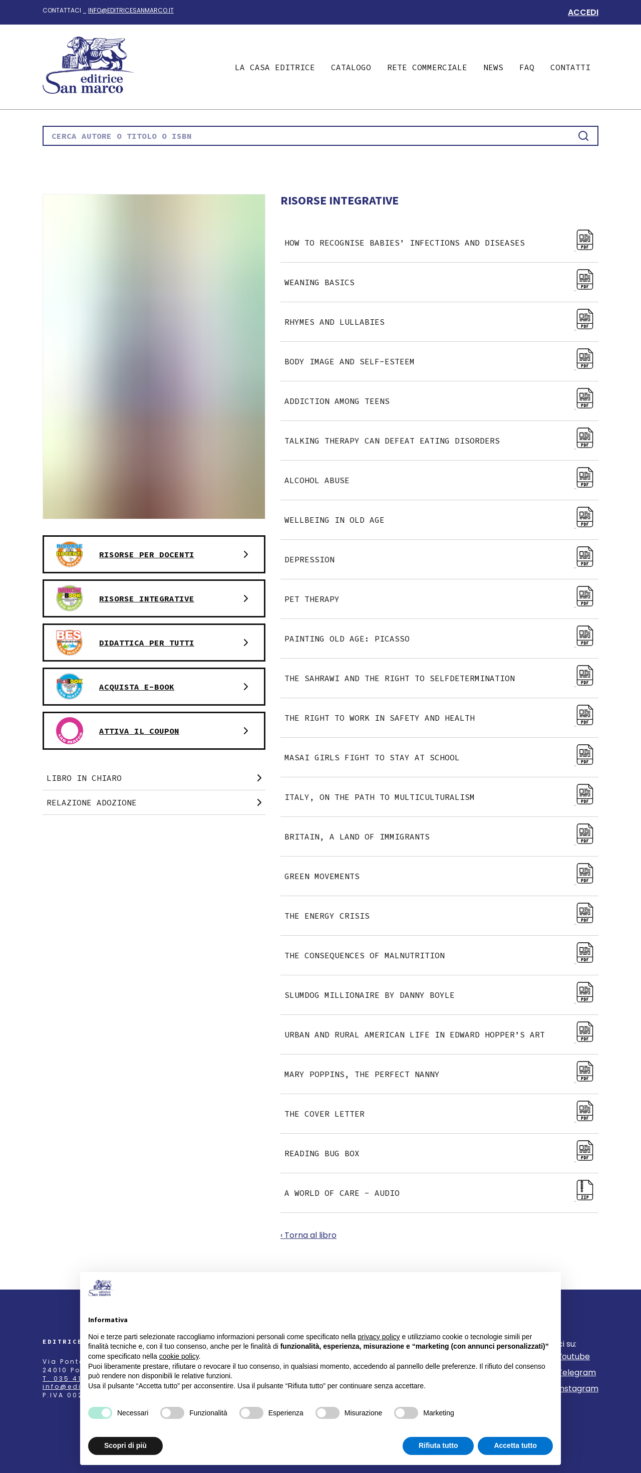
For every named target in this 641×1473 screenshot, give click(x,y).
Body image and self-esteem (441, 361)
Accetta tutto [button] (515, 1445)
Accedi (583, 12)
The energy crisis (441, 915)
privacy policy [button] (379, 1337)
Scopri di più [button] (125, 1445)
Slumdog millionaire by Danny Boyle (441, 994)
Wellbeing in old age (441, 519)
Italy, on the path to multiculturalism (441, 796)
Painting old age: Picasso (441, 638)
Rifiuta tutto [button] (438, 1445)
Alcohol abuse (441, 480)
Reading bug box (441, 1153)
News (493, 67)
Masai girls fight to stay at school (441, 757)
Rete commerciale (427, 67)
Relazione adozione (156, 802)
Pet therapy (441, 598)
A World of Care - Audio (441, 1192)
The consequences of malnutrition (441, 955)
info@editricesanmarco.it (131, 10)
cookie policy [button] (179, 1356)
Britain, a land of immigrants (441, 836)
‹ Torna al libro (308, 1235)
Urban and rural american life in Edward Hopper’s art (441, 1034)
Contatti (570, 67)
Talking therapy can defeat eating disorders (441, 440)
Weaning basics (441, 282)
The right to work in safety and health (441, 717)
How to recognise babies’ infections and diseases (441, 242)
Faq (526, 67)
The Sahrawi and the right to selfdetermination (441, 678)
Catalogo (351, 67)
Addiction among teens (441, 400)
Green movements (441, 876)
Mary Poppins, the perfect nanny (441, 1074)
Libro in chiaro (156, 778)
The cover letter (441, 1113)
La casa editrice (275, 67)
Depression (441, 559)
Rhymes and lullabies (441, 321)
